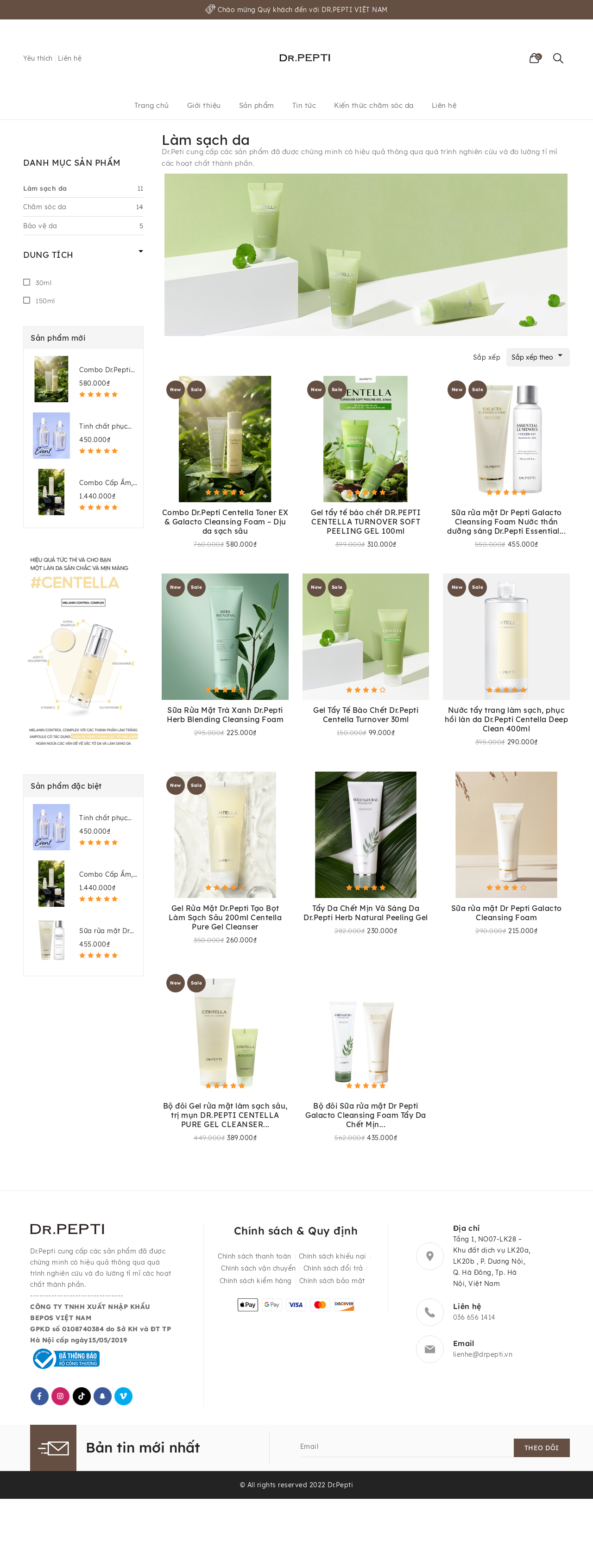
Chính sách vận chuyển (258, 1273)
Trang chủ (151, 104)
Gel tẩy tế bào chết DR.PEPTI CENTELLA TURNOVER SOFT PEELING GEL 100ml (366, 522)
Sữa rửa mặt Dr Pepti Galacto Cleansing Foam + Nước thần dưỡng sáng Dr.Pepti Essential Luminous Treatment (107, 931)
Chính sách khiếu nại (332, 1261)
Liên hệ (70, 58)
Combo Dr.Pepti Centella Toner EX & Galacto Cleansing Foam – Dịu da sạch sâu (108, 370)
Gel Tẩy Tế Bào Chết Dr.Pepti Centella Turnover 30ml (365, 715)
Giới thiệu (204, 104)
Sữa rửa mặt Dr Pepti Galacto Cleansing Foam (506, 914)
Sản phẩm (256, 104)
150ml (45, 301)
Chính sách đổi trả (333, 1273)
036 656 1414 (474, 1320)
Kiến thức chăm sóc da (374, 104)
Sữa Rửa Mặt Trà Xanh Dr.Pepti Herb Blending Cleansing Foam (225, 715)
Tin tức (304, 104)
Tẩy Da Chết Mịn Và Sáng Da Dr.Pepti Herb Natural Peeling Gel (365, 914)
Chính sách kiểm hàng (256, 1285)
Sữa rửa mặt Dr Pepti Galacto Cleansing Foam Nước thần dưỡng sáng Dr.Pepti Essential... (506, 522)
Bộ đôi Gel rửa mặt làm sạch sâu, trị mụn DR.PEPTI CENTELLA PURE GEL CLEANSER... (225, 1117)
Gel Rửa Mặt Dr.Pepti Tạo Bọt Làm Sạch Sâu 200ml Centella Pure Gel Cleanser (225, 919)
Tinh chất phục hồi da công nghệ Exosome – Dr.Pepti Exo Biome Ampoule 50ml (108, 426)
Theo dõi (542, 1451)
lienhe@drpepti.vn (483, 1357)
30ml (43, 283)
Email (309, 1450)
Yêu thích (38, 58)
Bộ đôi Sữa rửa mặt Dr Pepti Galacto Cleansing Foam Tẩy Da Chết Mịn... (365, 1117)
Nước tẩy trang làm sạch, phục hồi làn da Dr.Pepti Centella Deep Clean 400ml (506, 720)
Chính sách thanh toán (254, 1261)
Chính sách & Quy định (295, 1233)
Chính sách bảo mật (332, 1285)
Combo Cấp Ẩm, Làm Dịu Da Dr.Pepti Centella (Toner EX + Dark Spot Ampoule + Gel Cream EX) (106, 483)
